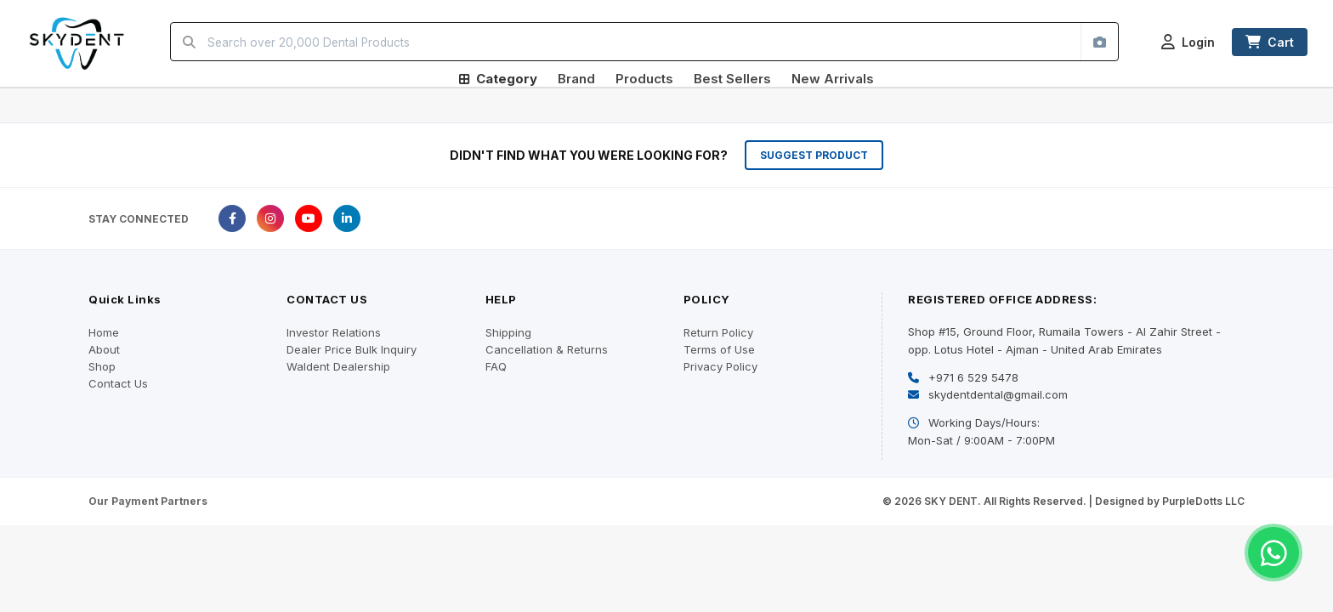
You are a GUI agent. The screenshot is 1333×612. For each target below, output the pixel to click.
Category (498, 79)
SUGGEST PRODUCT (814, 155)
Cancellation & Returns (546, 349)
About (104, 349)
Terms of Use (719, 349)
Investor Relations (333, 332)
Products (644, 79)
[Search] (189, 41)
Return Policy (718, 332)
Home (103, 332)
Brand (576, 79)
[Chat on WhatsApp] (1273, 552)
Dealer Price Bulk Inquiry (351, 349)
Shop (102, 366)
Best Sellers (732, 79)
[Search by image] (1099, 41)
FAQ (496, 366)
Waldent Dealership (338, 366)
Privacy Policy (720, 366)
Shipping (508, 332)
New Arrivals (832, 79)
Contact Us (118, 383)
